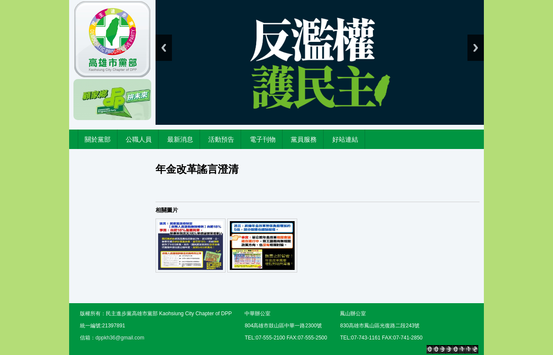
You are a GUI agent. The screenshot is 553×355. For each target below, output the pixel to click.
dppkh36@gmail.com (119, 338)
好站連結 (345, 139)
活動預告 (221, 139)
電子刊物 (263, 139)
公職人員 (139, 139)
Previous (164, 48)
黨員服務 (304, 139)
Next (475, 48)
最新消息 (180, 139)
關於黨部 (98, 139)
